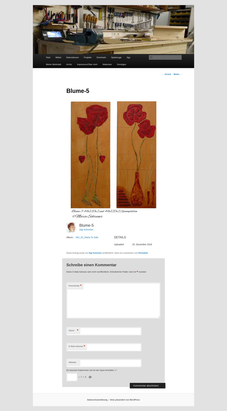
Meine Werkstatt (53, 64)
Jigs (128, 57)
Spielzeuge (116, 57)
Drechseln (101, 57)
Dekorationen (72, 57)
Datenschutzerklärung (97, 400)
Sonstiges (121, 64)
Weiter (177, 74)
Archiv (69, 64)
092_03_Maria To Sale (87, 237)
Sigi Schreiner (86, 229)
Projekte (88, 57)
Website (72, 362)
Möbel (58, 57)
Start (48, 57)
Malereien (107, 64)
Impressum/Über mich (87, 64)
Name (73, 330)
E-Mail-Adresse (77, 346)
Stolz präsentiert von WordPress (125, 400)
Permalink (143, 253)
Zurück (166, 74)
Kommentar (75, 286)
